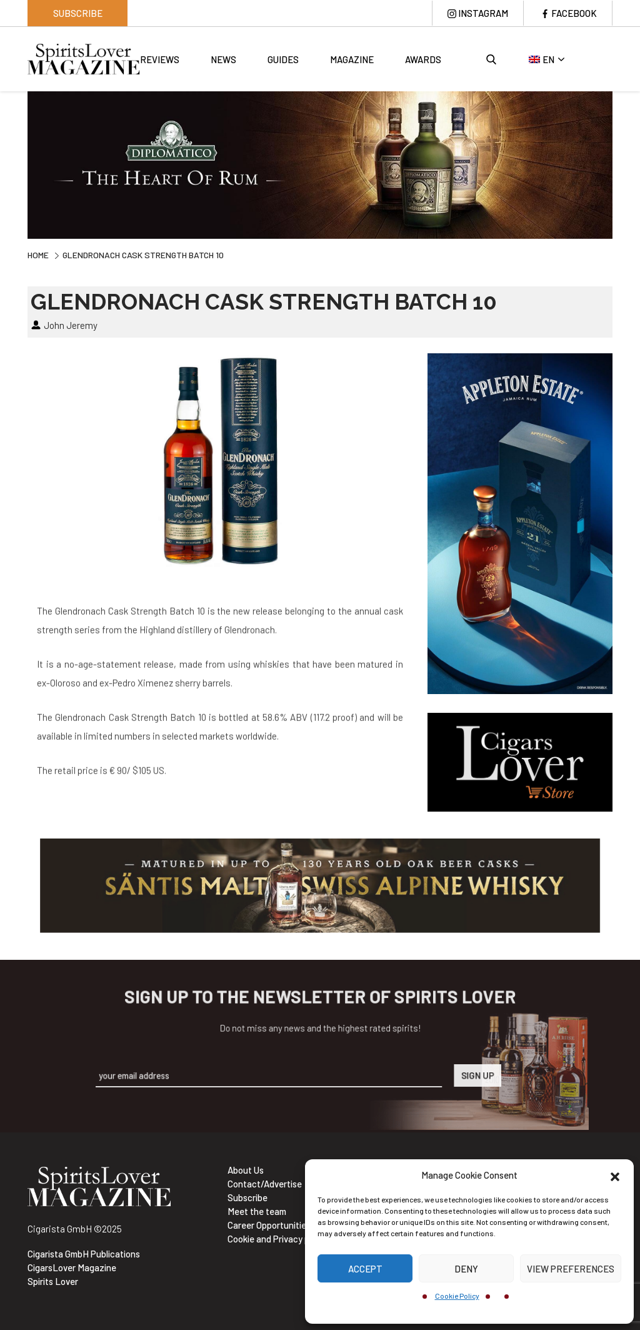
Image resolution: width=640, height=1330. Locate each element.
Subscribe (77, 13)
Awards (423, 59)
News (223, 59)
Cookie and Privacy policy (278, 1238)
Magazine (352, 59)
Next (622, 166)
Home (38, 254)
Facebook (574, 13)
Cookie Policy (457, 1295)
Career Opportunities (269, 1225)
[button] (615, 1175)
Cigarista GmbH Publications (84, 1253)
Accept (365, 1268)
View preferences (570, 1268)
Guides (283, 59)
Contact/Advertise (265, 1183)
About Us (246, 1170)
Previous (18, 166)
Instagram (483, 13)
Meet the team (257, 1211)
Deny (466, 1268)
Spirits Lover (53, 1281)
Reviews (159, 59)
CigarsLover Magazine (72, 1267)
